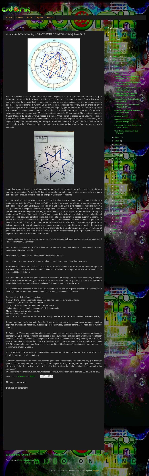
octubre (116, 49)
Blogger (96, 471)
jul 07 (117, 204)
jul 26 (117, 141)
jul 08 (117, 200)
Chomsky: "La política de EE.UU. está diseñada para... (127, 89)
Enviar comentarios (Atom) (28, 460)
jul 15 (117, 179)
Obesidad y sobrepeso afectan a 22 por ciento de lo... (128, 111)
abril (115, 233)
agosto (116, 56)
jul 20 (117, 162)
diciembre (117, 42)
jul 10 (117, 197)
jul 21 (117, 158)
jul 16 (117, 176)
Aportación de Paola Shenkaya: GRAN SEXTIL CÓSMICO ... (127, 77)
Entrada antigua (93, 454)
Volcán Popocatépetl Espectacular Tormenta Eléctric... (128, 83)
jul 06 (117, 207)
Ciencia (19, 17)
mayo (115, 229)
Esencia (50, 17)
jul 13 (117, 186)
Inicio (57, 454)
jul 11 (117, 193)
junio (115, 226)
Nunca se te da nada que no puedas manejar (125, 121)
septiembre (117, 53)
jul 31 (117, 63)
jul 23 (117, 151)
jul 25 (117, 144)
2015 (113, 32)
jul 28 (117, 73)
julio (114, 60)
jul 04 (117, 214)
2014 (113, 36)
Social (29, 17)
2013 (113, 39)
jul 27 (117, 137)
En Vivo (9, 17)
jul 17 (117, 172)
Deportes (39, 17)
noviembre (117, 46)
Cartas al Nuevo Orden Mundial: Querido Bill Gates (127, 106)
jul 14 (117, 183)
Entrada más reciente (18, 454)
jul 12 (117, 190)
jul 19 (117, 165)
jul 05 (117, 211)
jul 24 (117, 148)
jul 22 (117, 155)
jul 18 (117, 169)
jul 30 (117, 66)
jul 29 (117, 70)
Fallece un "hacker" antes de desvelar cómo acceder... (125, 94)
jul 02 (117, 221)
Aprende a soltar (121, 116)
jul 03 (117, 218)
